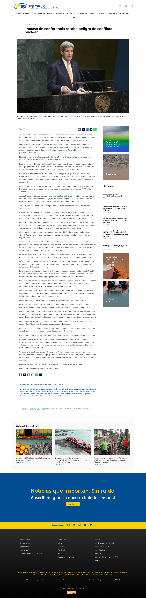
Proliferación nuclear (75, 394)
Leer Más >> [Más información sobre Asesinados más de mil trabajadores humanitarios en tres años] (107, 200)
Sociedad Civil (25, 396)
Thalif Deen (23, 129)
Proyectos (86, 394)
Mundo (50, 394)
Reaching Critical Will (81, 147)
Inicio (60, 543)
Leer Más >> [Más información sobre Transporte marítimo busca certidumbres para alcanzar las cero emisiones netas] (58, 464)
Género (102, 13)
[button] (132, 6)
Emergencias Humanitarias (79, 391)
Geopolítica (24, 394)
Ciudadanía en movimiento (72, 389)
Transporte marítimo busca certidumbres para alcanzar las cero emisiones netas (71, 460)
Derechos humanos (46, 13)
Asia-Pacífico (100, 550)
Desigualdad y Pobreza (87, 13)
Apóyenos (24, 550)
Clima (34, 13)
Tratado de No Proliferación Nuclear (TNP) (44, 396)
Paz (66, 394)
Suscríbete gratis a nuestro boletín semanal (73, 497)
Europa (98, 553)
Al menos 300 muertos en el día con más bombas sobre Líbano (115, 246)
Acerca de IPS (25, 539)
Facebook (61, 550)
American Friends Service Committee (67, 196)
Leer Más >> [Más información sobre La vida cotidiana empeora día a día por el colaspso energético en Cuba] (107, 224)
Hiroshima (31, 394)
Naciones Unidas (58, 394)
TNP (83, 189)
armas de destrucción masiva (30, 389)
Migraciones (124, 13)
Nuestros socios (26, 543)
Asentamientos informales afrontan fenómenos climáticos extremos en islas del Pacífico (110, 460)
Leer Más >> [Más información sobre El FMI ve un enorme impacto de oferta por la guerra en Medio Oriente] (107, 212)
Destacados (66, 391)
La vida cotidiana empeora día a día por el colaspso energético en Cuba (115, 220)
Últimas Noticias (23, 13)
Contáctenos (25, 546)
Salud (73, 17)
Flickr (60, 553)
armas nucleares (46, 389)
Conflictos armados (42, 391)
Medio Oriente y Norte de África (107, 557)
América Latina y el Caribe (105, 543)
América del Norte (102, 546)
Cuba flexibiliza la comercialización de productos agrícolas (33, 459)
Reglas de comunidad (66, 557)
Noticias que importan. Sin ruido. (73, 491)
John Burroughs (41, 394)
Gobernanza (112, 13)
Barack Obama (57, 389)
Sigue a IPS (62, 539)
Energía (92, 391)
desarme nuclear (55, 391)
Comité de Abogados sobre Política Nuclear (64, 242)
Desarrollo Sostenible (65, 13)
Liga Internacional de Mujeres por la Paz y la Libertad (60, 150)
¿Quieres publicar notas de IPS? (32, 553)
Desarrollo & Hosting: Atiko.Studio (73, 588)
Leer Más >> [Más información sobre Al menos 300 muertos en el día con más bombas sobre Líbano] (107, 249)
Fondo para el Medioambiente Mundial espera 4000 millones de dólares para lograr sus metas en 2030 (115, 233)
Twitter (60, 546)
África (97, 539)
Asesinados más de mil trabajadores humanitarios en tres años (114, 196)
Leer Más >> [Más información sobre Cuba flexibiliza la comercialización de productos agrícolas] (19, 462)
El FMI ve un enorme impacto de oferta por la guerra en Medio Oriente (115, 208)
